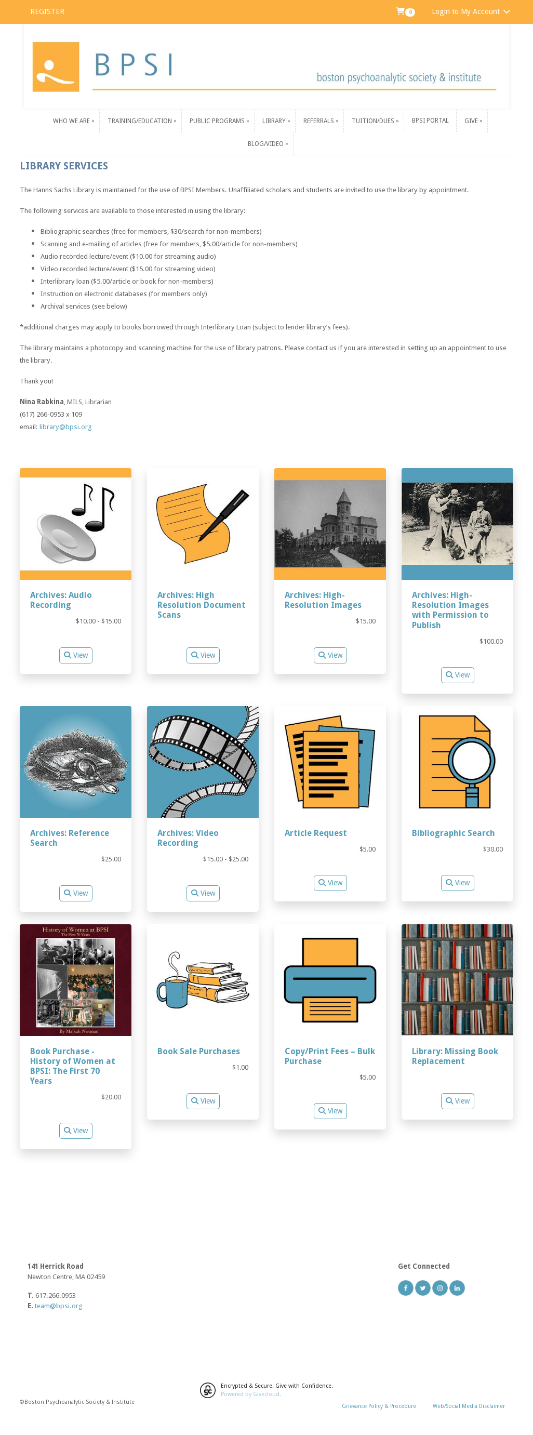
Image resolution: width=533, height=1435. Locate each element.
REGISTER (47, 11)
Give (471, 120)
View (76, 655)
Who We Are (72, 120)
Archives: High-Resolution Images (323, 600)
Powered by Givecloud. (251, 1394)
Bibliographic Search (453, 833)
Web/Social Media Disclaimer (469, 1406)
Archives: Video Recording (188, 838)
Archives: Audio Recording (61, 600)
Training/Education (141, 120)
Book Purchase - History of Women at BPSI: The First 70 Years (72, 1066)
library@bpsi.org (65, 427)
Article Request (316, 833)
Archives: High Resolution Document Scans (201, 605)
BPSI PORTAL (430, 120)
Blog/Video (266, 143)
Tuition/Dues (374, 120)
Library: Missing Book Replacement (455, 1056)
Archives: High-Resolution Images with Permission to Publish (450, 610)
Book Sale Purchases (198, 1051)
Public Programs (218, 120)
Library (274, 120)
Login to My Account (471, 11)
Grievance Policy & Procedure (379, 1406)
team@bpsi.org (59, 1306)
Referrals (319, 120)
